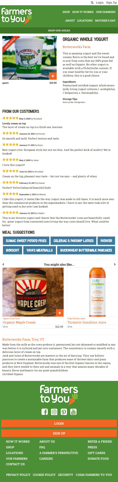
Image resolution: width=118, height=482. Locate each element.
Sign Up (111, 2)
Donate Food (98, 458)
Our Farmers (106, 12)
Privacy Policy (18, 475)
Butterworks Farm (77, 47)
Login (100, 2)
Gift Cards (96, 453)
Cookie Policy (44, 475)
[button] (23, 265)
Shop (66, 12)
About (70, 20)
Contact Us (15, 464)
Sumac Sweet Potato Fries (26, 240)
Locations (85, 20)
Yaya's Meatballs (39, 250)
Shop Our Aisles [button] (59, 30)
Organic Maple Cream (19, 322)
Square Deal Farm (11, 318)
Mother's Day (105, 20)
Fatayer (106, 240)
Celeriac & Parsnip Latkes (73, 240)
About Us (47, 441)
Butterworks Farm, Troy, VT (23, 339)
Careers (46, 458)
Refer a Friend (100, 441)
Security (65, 475)
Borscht (12, 250)
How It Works (83, 12)
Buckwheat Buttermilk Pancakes (86, 250)
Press (92, 447)
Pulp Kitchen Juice (76, 318)
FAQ (42, 447)
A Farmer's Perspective (58, 453)
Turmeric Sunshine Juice (87, 322)
